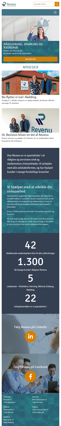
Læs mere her (30, 59)
